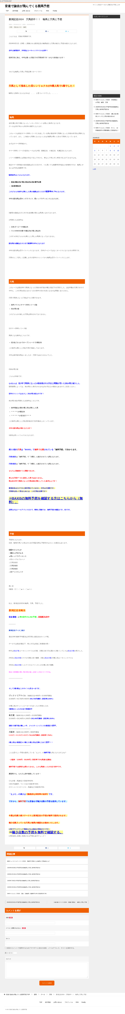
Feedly (55, 10)
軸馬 (25, 27)
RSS (47, 10)
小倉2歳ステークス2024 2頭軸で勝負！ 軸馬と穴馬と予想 (70, 902)
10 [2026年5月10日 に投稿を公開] (118, 150)
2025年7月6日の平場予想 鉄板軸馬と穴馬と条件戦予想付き (23, 880)
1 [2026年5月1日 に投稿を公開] (110, 146)
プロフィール (38, 10)
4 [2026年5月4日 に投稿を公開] (94, 150)
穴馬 (11, 27)
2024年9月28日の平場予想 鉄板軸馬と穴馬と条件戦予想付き (23, 867)
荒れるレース (17, 27)
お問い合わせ (26, 10)
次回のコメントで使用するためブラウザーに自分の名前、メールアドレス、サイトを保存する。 (41, 948)
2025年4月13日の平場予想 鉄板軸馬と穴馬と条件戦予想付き (23, 874)
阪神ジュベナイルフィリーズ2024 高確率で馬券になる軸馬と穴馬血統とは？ (28, 861)
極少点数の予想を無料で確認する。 (37, 832)
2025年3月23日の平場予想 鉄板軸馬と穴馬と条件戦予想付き (23, 887)
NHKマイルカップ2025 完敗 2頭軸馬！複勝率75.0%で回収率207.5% (26, 893)
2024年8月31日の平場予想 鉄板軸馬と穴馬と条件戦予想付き (23, 902)
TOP (7, 10)
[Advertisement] (106, 54)
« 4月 (94, 169)
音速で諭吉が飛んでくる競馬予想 (27, 6)
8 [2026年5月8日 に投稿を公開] (110, 150)
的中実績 (15, 10)
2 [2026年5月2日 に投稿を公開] (114, 146)
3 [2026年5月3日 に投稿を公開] (118, 146)
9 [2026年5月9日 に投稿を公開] (114, 150)
